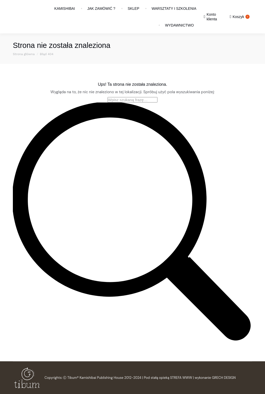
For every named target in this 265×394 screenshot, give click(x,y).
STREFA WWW (181, 377)
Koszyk (240, 17)
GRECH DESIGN (224, 377)
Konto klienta (210, 16)
